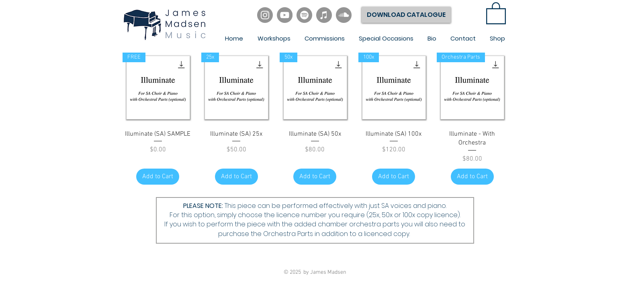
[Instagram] (265, 15)
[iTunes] (324, 15)
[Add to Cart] (157, 177)
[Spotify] (304, 15)
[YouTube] (284, 15)
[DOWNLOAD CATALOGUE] (406, 15)
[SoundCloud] (344, 15)
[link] (496, 12)
